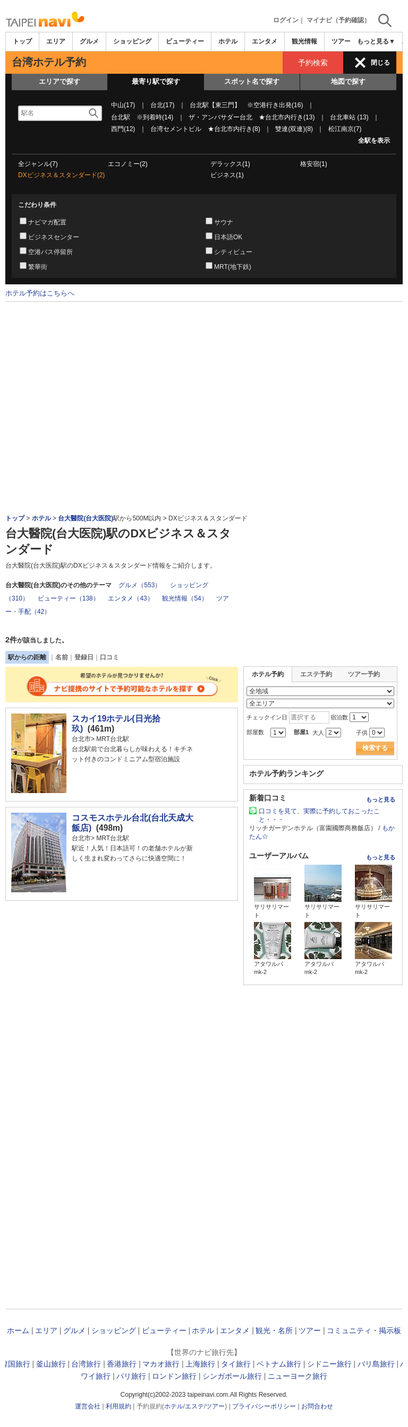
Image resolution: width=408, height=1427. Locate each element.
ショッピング (132, 41)
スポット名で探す (251, 81)
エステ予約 (316, 674)
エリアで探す (59, 81)
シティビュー (233, 252)
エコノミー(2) (128, 164)
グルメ (89, 41)
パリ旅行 (131, 1376)
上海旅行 (200, 1364)
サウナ (223, 222)
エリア (55, 41)
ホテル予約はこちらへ (39, 293)
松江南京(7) (345, 129)
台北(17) (162, 105)
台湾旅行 (86, 1364)
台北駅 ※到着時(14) (142, 117)
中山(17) (123, 105)
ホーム (18, 1330)
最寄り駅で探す (156, 81)
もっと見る (380, 799)
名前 (61, 657)
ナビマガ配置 (47, 222)
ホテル (227, 41)
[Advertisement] (204, 331)
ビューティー (185, 41)
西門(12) (123, 129)
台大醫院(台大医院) (85, 518)
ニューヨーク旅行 (297, 1376)
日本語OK (228, 237)
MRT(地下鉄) (232, 267)
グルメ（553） (139, 585)
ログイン (286, 20)
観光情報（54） (184, 598)
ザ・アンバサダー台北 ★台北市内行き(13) (251, 117)
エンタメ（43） (130, 598)
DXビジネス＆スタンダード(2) (61, 175)
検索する (375, 748)
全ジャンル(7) (38, 164)
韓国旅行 (15, 1364)
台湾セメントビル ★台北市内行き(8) (205, 129)
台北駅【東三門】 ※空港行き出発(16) (246, 105)
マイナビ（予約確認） (338, 20)
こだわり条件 (37, 204)
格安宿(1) (313, 164)
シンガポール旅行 (232, 1376)
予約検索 (313, 62)
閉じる (380, 62)
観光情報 (304, 41)
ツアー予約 (364, 674)
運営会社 (87, 1406)
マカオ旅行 (161, 1364)
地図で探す (348, 81)
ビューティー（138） (68, 598)
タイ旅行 (236, 1364)
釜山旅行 (51, 1364)
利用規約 (118, 1406)
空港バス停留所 (50, 252)
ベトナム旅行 (279, 1364)
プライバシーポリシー (264, 1406)
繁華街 (37, 267)
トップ (22, 41)
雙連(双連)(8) (294, 129)
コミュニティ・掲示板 (364, 1330)
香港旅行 (122, 1364)
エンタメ (264, 41)
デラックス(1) (230, 164)
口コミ (109, 657)
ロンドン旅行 (174, 1376)
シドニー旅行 (329, 1364)
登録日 (84, 657)
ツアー (310, 1330)
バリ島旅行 (376, 1364)
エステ (194, 1406)
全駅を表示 (374, 140)
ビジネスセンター (53, 237)
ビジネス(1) (227, 175)
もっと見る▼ (376, 41)
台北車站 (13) (349, 117)
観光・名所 (274, 1330)
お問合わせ (317, 1406)
